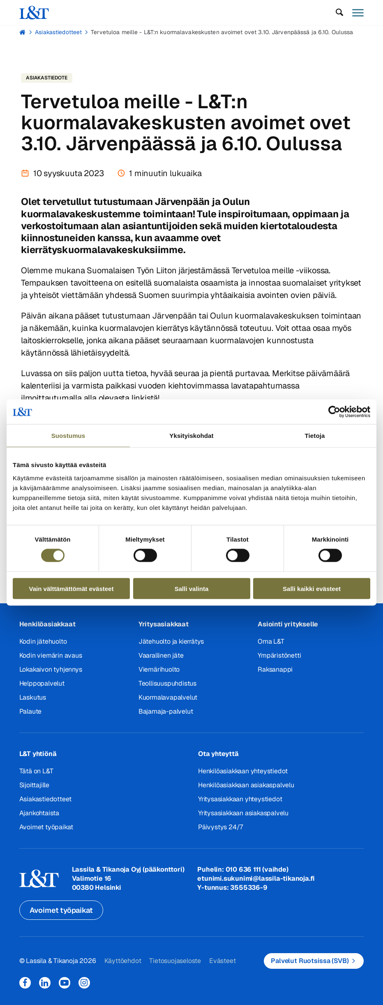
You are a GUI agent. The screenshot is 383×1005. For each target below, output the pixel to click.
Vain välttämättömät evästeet (71, 588)
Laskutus (32, 697)
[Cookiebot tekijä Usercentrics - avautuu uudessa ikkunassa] (334, 412)
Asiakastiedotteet (58, 32)
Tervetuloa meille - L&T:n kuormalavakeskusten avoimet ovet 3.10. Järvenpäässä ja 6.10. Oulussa (222, 32)
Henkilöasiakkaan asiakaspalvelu (246, 785)
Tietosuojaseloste (175, 960)
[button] (339, 12)
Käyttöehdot (122, 960)
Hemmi (22, 32)
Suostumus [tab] (68, 435)
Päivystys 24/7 (220, 827)
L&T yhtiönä (38, 753)
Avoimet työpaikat (46, 827)
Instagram (84, 983)
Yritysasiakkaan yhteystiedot (240, 799)
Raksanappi (275, 669)
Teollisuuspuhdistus (167, 683)
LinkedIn (45, 983)
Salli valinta (192, 588)
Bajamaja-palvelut (165, 711)
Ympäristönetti (279, 655)
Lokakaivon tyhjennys (50, 669)
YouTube (64, 983)
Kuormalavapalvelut (167, 697)
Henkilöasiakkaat (47, 624)
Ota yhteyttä (218, 753)
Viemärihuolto (159, 669)
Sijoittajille (34, 785)
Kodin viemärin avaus (50, 655)
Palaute (30, 711)
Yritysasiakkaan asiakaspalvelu (243, 813)
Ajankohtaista (39, 813)
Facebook (25, 983)
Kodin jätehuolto (43, 641)
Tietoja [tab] (315, 435)
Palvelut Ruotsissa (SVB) (309, 960)
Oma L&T (271, 641)
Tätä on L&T (36, 771)
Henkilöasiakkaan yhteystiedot (243, 771)
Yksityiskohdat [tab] (191, 435)
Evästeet (222, 960)
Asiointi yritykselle (288, 624)
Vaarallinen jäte (161, 655)
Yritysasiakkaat (163, 624)
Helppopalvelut (42, 683)
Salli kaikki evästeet (312, 588)
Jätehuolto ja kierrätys (171, 641)
